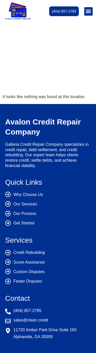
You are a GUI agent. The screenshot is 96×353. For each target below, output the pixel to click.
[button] (88, 11)
